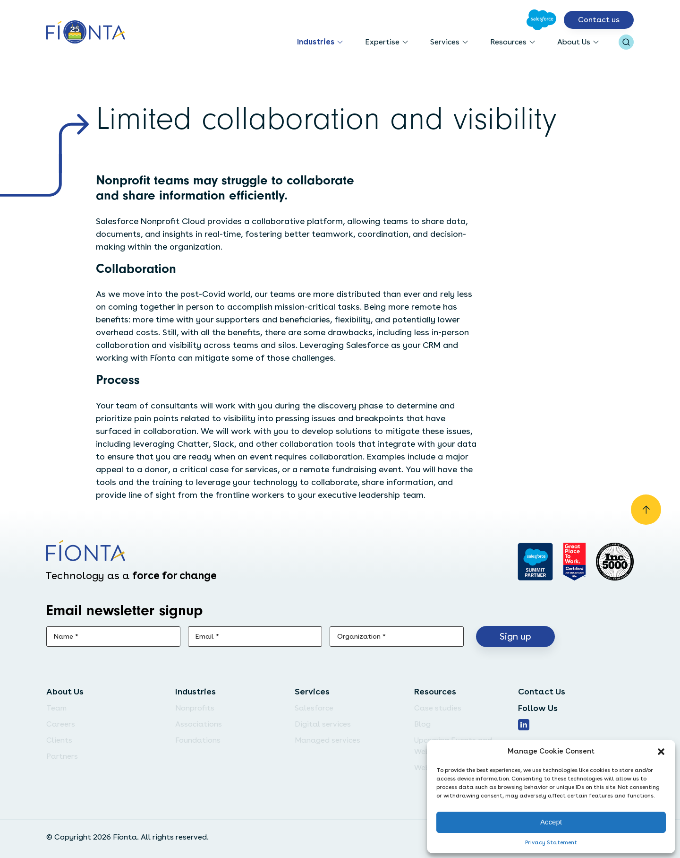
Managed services (327, 740)
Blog (422, 723)
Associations (198, 723)
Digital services (323, 723)
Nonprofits (194, 707)
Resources (508, 41)
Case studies (437, 707)
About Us (573, 41)
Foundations (198, 740)
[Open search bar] (626, 42)
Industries (315, 41)
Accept (551, 822)
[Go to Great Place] (574, 562)
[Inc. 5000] (615, 562)
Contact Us (541, 691)
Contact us (599, 19)
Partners (62, 756)
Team (56, 707)
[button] (661, 751)
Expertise (382, 41)
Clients (59, 740)
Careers (60, 723)
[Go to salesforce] (535, 562)
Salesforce (314, 707)
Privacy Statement (551, 842)
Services (444, 41)
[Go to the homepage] (85, 32)
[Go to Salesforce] (541, 19)
